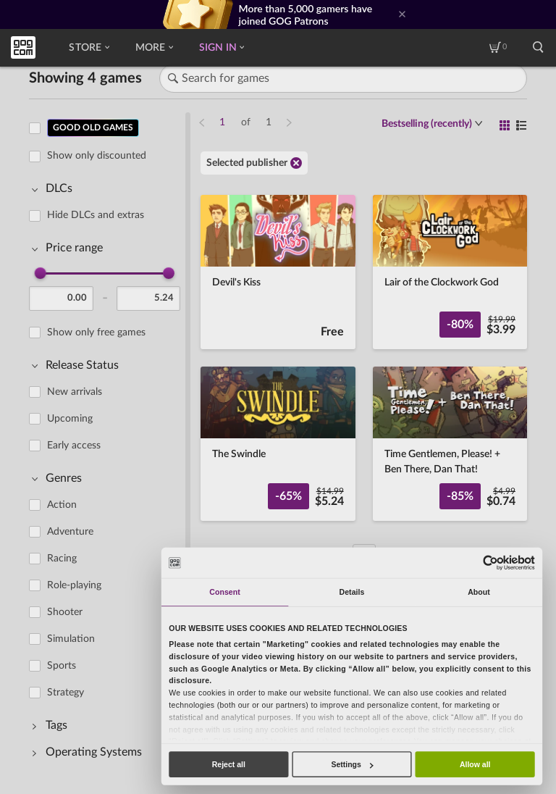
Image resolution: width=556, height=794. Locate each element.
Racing (62, 558)
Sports (61, 666)
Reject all (228, 764)
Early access (74, 445)
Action (62, 505)
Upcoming (70, 419)
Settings (352, 764)
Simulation (71, 639)
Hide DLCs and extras (95, 215)
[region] (109, 442)
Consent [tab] (224, 592)
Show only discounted (96, 156)
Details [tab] (352, 592)
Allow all (475, 764)
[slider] (40, 273)
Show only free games (96, 332)
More (154, 48)
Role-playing (74, 585)
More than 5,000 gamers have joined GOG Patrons (306, 14)
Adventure (70, 532)
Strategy (65, 693)
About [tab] (479, 592)
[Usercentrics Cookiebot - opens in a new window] (490, 562)
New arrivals (74, 392)
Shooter (65, 612)
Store (89, 48)
